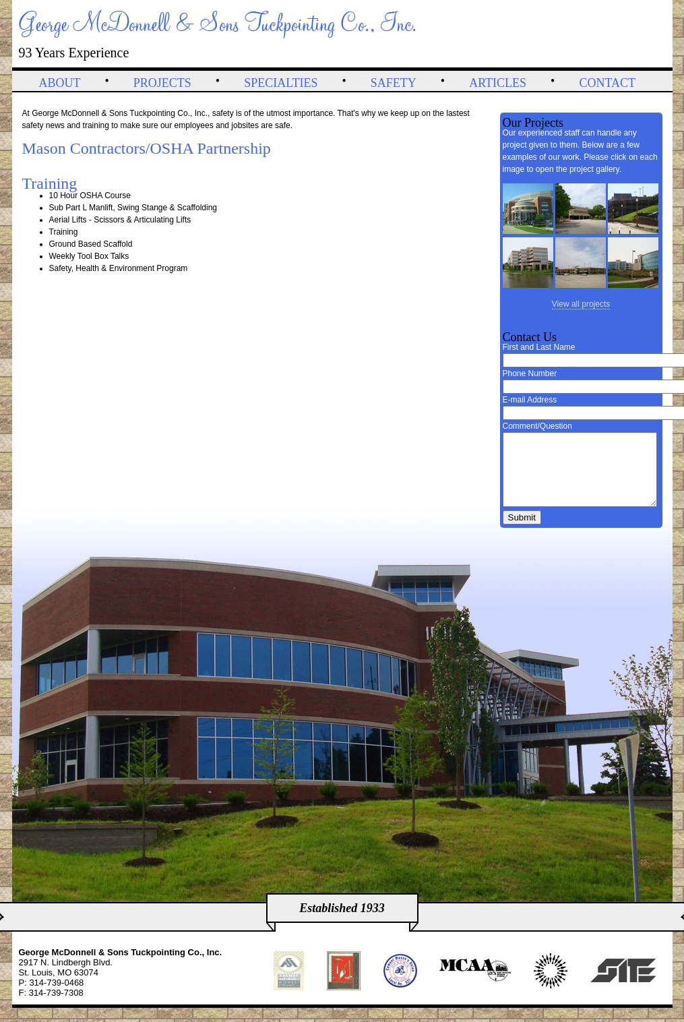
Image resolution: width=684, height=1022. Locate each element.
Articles (497, 83)
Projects (162, 83)
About (60, 83)
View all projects (581, 304)
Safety (393, 83)
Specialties (280, 83)
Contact (607, 83)
